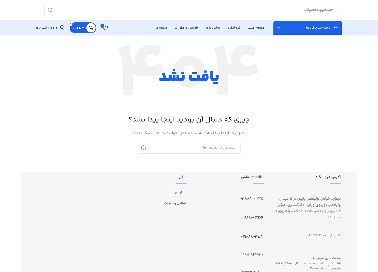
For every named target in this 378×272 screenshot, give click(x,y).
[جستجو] (190, 10)
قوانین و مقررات (175, 203)
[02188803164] (262, 211)
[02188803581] (262, 230)
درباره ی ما (179, 193)
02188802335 (252, 199)
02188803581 (252, 237)
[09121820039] (262, 248)
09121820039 (253, 255)
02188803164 (252, 218)
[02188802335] (262, 192)
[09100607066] (262, 266)
